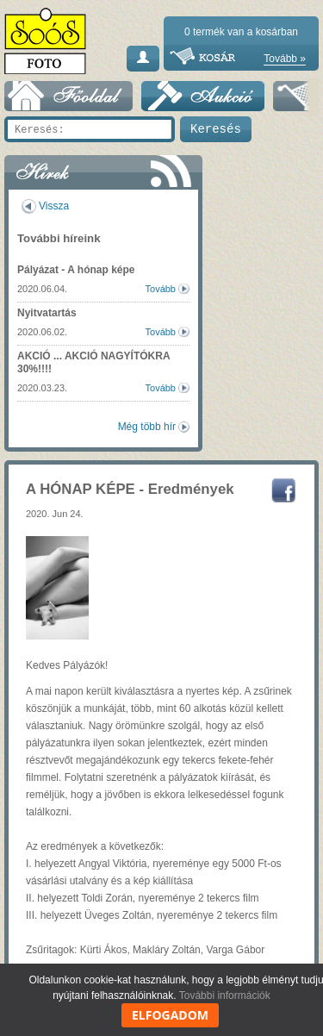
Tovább (161, 289)
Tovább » (285, 59)
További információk (224, 995)
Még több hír (147, 427)
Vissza (54, 206)
